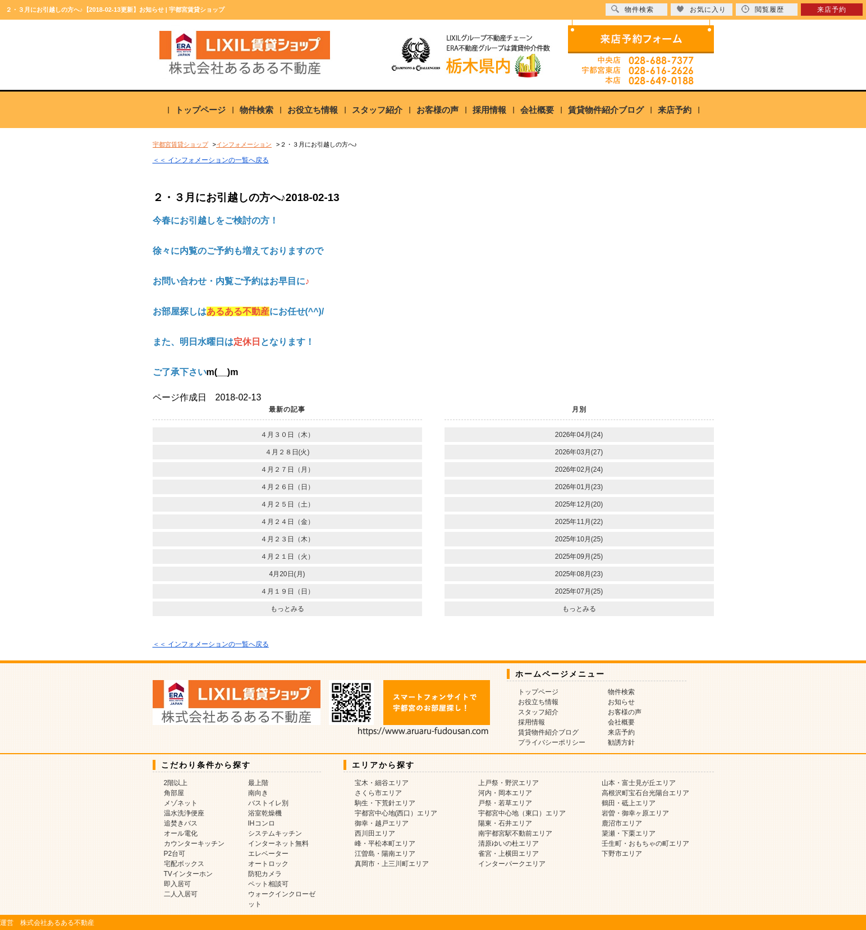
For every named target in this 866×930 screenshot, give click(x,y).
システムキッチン (275, 833)
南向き (258, 793)
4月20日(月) (287, 574)
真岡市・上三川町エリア (392, 864)
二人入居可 (181, 894)
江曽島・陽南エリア (385, 854)
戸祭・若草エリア (505, 803)
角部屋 (174, 793)
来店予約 (674, 110)
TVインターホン (188, 874)
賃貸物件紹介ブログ (606, 110)
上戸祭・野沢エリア (508, 783)
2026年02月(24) (579, 469)
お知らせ (621, 702)
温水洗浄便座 (184, 813)
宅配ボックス (184, 864)
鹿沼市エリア (622, 823)
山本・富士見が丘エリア (639, 783)
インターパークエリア (512, 864)
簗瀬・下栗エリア (629, 833)
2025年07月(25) (579, 591)
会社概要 (537, 110)
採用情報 (489, 110)
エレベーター (268, 854)
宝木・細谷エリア (382, 783)
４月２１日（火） (287, 556)
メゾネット (181, 803)
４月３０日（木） (287, 435)
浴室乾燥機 (265, 813)
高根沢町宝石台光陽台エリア (645, 793)
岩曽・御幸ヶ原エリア (635, 813)
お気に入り (701, 9)
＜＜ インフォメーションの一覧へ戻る (211, 160)
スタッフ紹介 (377, 110)
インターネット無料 (278, 843)
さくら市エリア (378, 793)
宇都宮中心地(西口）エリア (396, 813)
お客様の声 (437, 110)
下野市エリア (622, 854)
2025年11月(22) (579, 522)
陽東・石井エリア (505, 823)
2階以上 (176, 783)
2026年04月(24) (579, 435)
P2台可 (175, 854)
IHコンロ (261, 823)
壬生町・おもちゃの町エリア (645, 843)
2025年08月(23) (579, 574)
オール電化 (181, 833)
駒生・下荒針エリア (385, 803)
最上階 (258, 783)
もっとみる (287, 609)
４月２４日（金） (287, 522)
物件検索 (256, 110)
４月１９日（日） (287, 591)
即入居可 (177, 884)
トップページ (200, 110)
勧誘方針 (621, 742)
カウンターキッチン (194, 843)
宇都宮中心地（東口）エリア (522, 813)
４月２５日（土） (287, 504)
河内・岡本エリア (505, 793)
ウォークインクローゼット (281, 899)
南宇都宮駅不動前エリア (515, 833)
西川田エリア (375, 833)
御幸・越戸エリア (382, 823)
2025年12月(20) (579, 504)
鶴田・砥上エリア (629, 803)
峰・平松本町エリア (385, 843)
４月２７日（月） (287, 469)
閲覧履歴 (762, 9)
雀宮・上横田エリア (508, 854)
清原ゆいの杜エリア (508, 843)
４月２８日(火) (287, 452)
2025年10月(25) (579, 539)
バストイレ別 (268, 803)
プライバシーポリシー (551, 742)
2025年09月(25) (579, 556)
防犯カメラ (265, 874)
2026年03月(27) (579, 452)
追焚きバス (181, 823)
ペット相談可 (268, 884)
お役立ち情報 (312, 110)
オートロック (268, 864)
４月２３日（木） (287, 539)
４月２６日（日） (287, 487)
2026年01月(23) (579, 487)
